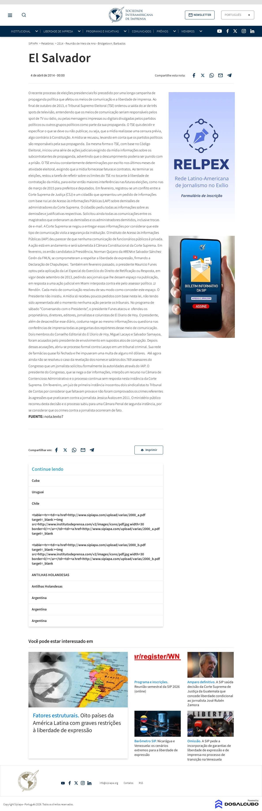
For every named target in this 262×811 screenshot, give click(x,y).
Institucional (20, 31)
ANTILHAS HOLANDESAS (50, 575)
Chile (35, 503)
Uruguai (38, 492)
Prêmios (162, 31)
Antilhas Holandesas (47, 586)
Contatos (128, 783)
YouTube (63, 783)
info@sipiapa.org (109, 783)
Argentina (39, 597)
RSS (141, 783)
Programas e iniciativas (102, 31)
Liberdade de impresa (58, 31)
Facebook (70, 783)
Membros (187, 31)
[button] (200, 15)
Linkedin (89, 783)
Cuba (36, 480)
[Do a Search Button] (22, 15)
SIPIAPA (33, 43)
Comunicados (141, 31)
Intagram (83, 783)
